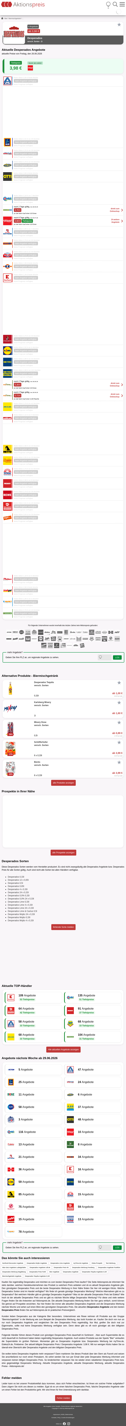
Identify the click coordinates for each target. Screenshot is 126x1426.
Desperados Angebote (70, 1272)
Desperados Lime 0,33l (18, 902)
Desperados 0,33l (16, 877)
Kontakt (54, 1417)
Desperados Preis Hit (61, 1267)
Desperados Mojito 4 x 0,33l (21, 920)
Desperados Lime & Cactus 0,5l (22, 911)
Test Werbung (110, 1263)
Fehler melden (63, 1398)
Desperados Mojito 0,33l (19, 917)
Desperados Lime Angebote (60, 1263)
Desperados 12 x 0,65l (18, 880)
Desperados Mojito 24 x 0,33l (21, 914)
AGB (62, 1414)
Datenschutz (69, 1414)
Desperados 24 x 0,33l (18, 892)
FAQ (58, 1417)
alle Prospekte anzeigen (63, 852)
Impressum (56, 1414)
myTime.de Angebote (80, 1263)
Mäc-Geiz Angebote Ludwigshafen (14, 1267)
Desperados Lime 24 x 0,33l (21, 908)
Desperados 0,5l (15, 883)
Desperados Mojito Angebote (37, 1263)
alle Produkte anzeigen (63, 783)
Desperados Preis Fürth (37, 1272)
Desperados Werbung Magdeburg (14, 1272)
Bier (6, 18)
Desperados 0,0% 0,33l (18, 895)
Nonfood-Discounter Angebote (12, 1263)
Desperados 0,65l (16, 886)
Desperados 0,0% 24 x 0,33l (21, 898)
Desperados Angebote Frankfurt (109, 1267)
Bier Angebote (54, 1272)
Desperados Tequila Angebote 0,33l (94, 1272)
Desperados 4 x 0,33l (17, 889)
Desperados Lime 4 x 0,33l (20, 905)
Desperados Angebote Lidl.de (40, 1267)
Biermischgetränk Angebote (11, 1276)
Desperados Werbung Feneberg (83, 1267)
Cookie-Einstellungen (68, 1417)
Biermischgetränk (15, 18)
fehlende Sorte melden (63, 927)
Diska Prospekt (97, 1263)
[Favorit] (119, 24)
